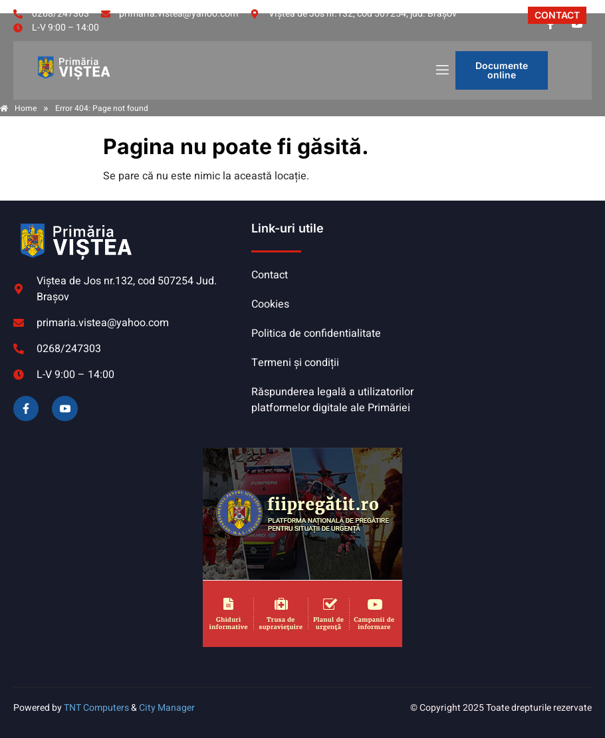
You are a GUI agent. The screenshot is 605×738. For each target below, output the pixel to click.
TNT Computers (96, 708)
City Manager (167, 708)
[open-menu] (441, 70)
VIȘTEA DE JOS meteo (506, 270)
